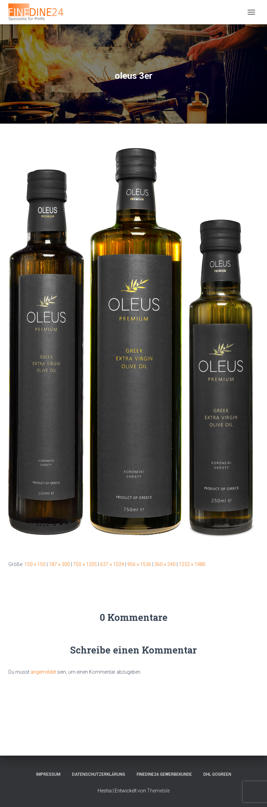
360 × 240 (165, 564)
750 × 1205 (85, 564)
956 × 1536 (139, 564)
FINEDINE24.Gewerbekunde (164, 774)
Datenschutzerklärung (98, 774)
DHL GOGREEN (217, 774)
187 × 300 (59, 564)
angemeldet (43, 672)
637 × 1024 (112, 564)
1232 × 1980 (192, 564)
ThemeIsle (158, 790)
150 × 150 (35, 564)
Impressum (48, 774)
